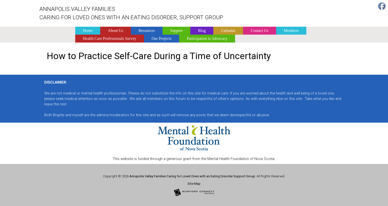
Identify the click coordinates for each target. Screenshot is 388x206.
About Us (115, 30)
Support (176, 30)
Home (88, 30)
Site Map (194, 183)
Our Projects (161, 38)
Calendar (228, 30)
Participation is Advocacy (207, 38)
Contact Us (259, 30)
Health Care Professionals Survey (109, 38)
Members (291, 30)
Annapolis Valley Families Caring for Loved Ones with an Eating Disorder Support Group (192, 176)
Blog (202, 30)
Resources (147, 30)
